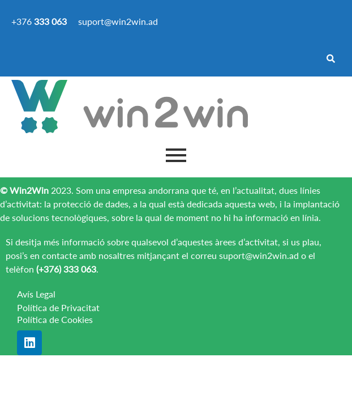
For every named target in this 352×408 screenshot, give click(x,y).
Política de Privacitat (58, 307)
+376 (39, 21)
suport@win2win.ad (259, 255)
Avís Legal (36, 293)
